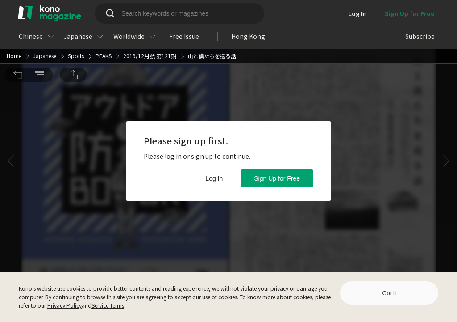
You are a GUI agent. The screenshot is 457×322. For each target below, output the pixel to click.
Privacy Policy (64, 305)
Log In (214, 178)
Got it (389, 293)
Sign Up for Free (277, 178)
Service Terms (107, 305)
